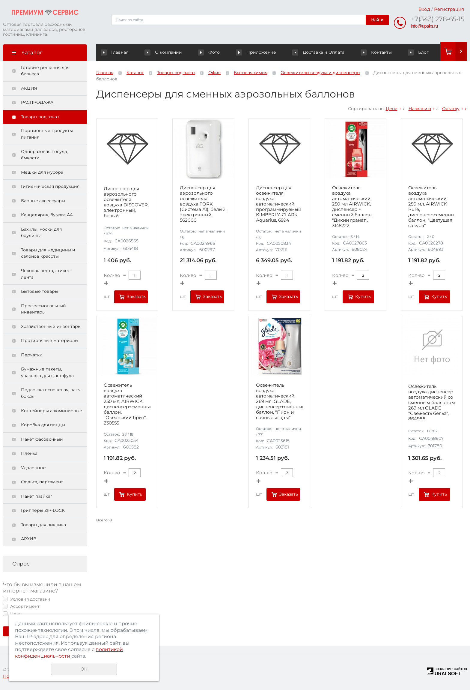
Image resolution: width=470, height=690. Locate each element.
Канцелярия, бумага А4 (47, 215)
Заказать (136, 296)
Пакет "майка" (36, 496)
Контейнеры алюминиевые (51, 410)
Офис (214, 72)
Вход (424, 9)
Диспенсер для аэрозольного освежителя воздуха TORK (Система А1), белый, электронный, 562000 (203, 204)
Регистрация (449, 9)
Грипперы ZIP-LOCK (43, 510)
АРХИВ (28, 539)
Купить (363, 296)
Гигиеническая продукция (50, 186)
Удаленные (33, 467)
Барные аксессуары (43, 200)
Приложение (257, 52)
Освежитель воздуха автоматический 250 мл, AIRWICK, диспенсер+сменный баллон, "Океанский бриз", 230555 (127, 404)
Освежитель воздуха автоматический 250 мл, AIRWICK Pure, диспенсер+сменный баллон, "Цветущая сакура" (431, 206)
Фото (210, 52)
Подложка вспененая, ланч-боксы (51, 393)
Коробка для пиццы (43, 425)
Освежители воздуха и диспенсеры (320, 72)
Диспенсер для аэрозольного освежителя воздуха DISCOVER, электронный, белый (126, 202)
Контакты (376, 52)
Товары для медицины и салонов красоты (48, 253)
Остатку (451, 108)
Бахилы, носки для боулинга (41, 232)
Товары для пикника (43, 524)
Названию (420, 108)
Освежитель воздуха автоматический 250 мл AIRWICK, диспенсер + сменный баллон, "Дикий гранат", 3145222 (352, 206)
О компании (164, 52)
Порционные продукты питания (47, 134)
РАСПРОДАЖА (37, 102)
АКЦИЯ (29, 88)
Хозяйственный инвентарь (50, 326)
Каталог (135, 72)
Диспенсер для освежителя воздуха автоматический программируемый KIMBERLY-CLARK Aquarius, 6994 (278, 204)
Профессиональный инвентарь (43, 309)
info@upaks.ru (424, 25)
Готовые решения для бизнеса (45, 71)
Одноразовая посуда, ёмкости (44, 155)
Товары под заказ (40, 116)
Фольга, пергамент (42, 481)
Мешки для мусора (42, 172)
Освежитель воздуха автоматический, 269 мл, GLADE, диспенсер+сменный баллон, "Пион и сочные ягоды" (279, 401)
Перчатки (32, 355)
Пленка (29, 453)
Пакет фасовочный (42, 439)
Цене (391, 108)
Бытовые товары (39, 291)
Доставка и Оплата (319, 52)
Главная (115, 52)
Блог (418, 52)
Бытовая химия (250, 72)
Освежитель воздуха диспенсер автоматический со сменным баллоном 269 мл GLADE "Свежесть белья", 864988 (431, 403)
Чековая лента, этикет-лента (46, 274)
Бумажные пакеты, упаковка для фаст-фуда (47, 372)
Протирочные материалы (49, 340)
